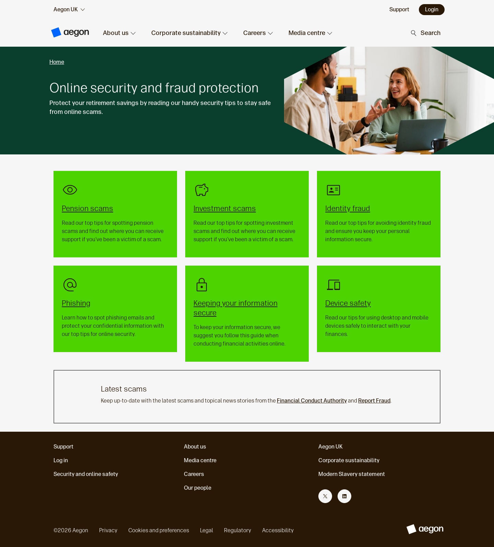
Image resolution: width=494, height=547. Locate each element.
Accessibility (278, 530)
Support (63, 446)
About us (195, 446)
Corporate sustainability (348, 460)
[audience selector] (69, 9)
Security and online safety (86, 474)
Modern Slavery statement (351, 474)
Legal (206, 530)
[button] (119, 33)
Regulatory (237, 530)
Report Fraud (374, 400)
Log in (61, 460)
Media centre (200, 460)
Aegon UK (330, 446)
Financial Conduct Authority (312, 400)
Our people (197, 488)
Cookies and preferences (158, 530)
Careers (194, 474)
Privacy (108, 530)
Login (431, 9)
